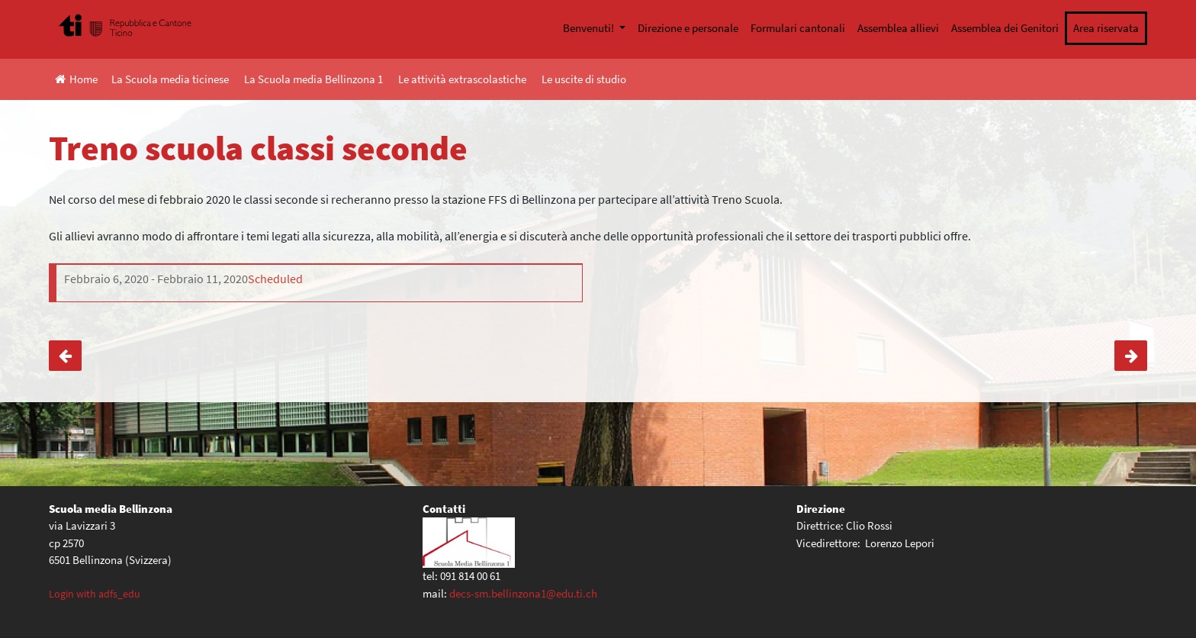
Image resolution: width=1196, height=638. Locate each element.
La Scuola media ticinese (170, 79)
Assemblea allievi (898, 28)
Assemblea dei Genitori (1005, 28)
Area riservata (1106, 28)
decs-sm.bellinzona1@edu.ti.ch (523, 593)
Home (76, 79)
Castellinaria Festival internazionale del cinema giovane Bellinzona (65, 355)
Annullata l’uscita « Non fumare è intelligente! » (1130, 355)
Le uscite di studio (584, 79)
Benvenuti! (589, 28)
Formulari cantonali (798, 28)
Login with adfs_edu (94, 594)
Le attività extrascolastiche (462, 79)
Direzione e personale (688, 28)
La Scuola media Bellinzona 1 (313, 79)
